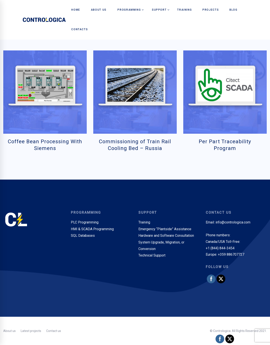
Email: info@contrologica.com (228, 222)
